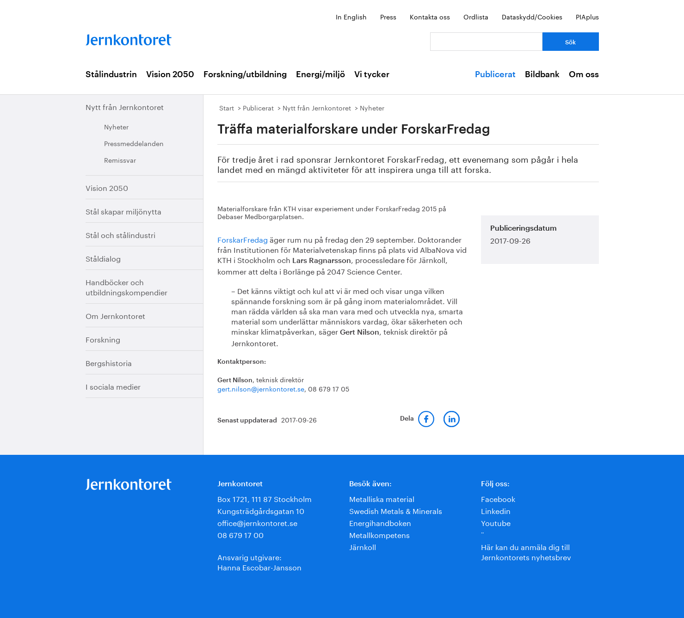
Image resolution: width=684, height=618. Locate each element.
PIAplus (587, 16)
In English (351, 16)
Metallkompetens (379, 534)
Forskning (103, 338)
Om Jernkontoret (115, 315)
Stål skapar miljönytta (123, 210)
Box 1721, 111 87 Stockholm (264, 498)
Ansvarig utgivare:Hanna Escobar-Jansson (259, 561)
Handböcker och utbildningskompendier (126, 286)
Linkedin (496, 510)
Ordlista (475, 16)
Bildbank (542, 74)
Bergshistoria (109, 362)
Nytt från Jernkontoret (125, 106)
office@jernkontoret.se (257, 522)
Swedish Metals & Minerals (395, 510)
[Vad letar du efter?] (486, 41)
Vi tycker (371, 74)
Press (388, 16)
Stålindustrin (111, 74)
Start (226, 107)
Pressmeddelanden (134, 143)
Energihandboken (380, 522)
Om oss (584, 74)
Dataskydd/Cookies (532, 16)
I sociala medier (113, 386)
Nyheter (116, 126)
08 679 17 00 (240, 534)
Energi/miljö (320, 74)
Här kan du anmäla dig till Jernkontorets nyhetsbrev (526, 551)
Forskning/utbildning (245, 74)
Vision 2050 (170, 74)
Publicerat (495, 74)
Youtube (496, 522)
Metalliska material (381, 498)
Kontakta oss (430, 16)
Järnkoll (362, 546)
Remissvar (120, 159)
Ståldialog (103, 257)
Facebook (498, 498)
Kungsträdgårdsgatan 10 (260, 510)
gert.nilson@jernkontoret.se (260, 388)
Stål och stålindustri (120, 234)
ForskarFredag (242, 239)
